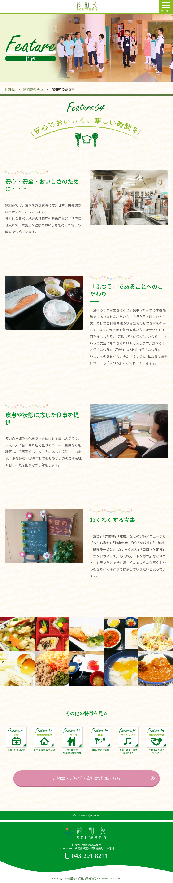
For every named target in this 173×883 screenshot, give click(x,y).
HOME (10, 89)
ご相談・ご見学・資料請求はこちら (86, 778)
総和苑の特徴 (33, 89)
